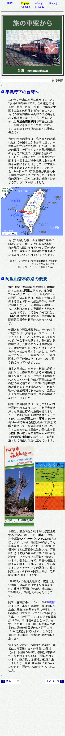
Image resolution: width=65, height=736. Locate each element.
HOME (11, 3)
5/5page (39, 6)
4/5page (25, 6)
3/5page (53, 3)
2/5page (39, 3)
